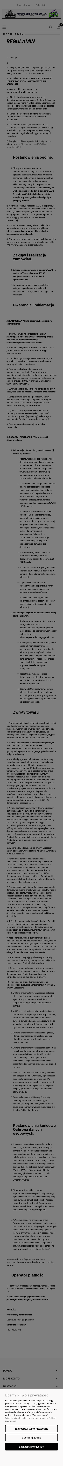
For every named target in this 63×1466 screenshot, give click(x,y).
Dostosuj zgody (31, 1437)
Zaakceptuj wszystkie (31, 1446)
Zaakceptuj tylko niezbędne (31, 1428)
